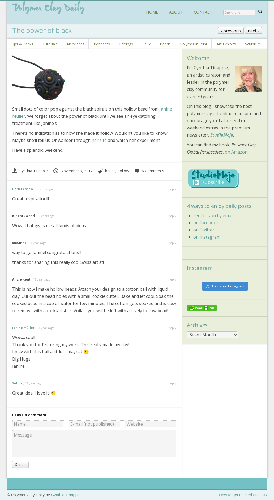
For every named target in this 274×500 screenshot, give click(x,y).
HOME (152, 12)
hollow (123, 170)
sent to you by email (213, 215)
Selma (17, 383)
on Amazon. (236, 152)
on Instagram (206, 237)
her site (99, 140)
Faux (146, 43)
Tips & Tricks (22, 43)
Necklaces (75, 43)
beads (110, 170)
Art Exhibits (226, 43)
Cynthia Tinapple (30, 170)
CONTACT (203, 12)
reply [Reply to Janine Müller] (172, 328)
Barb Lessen (22, 189)
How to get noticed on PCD (243, 495)
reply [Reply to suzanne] (172, 243)
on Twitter (203, 230)
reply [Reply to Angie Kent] (172, 279)
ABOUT (176, 12)
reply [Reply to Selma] (172, 383)
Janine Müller (23, 327)
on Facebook (206, 223)
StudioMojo (221, 135)
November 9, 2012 (72, 170)
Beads (165, 43)
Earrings (126, 43)
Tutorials (50, 43)
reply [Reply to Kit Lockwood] (172, 216)
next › (253, 31)
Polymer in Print (193, 43)
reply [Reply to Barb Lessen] (172, 189)
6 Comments (149, 170)
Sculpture (253, 43)
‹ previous (231, 31)
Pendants (102, 43)
